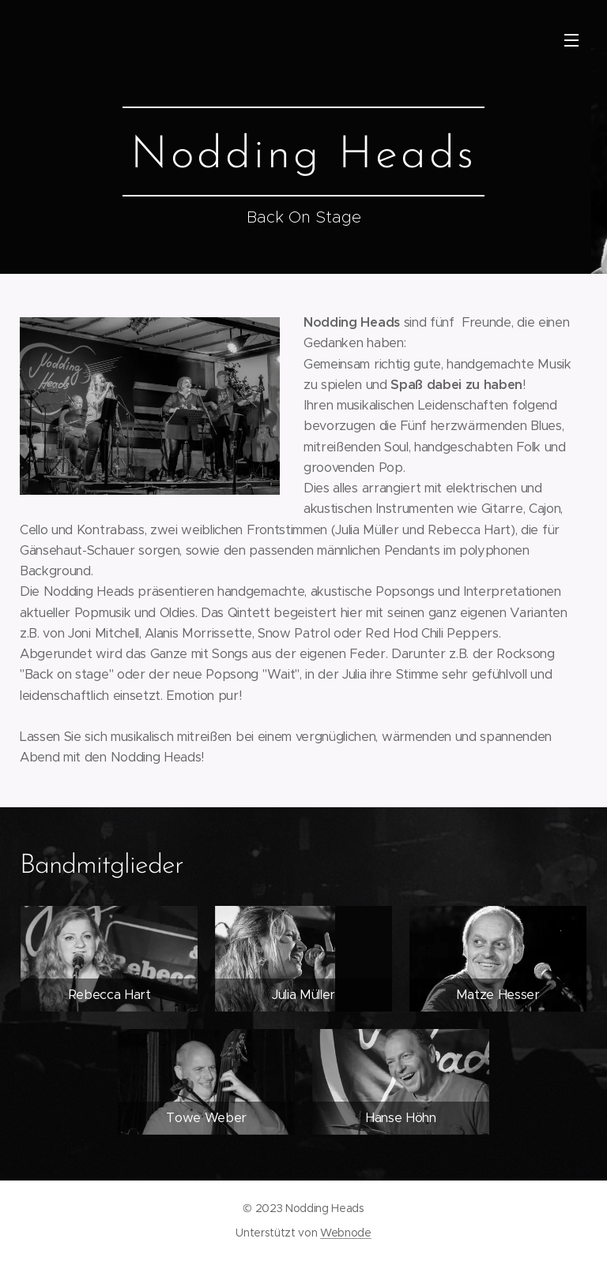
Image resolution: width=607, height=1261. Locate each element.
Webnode (345, 1232)
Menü (571, 40)
